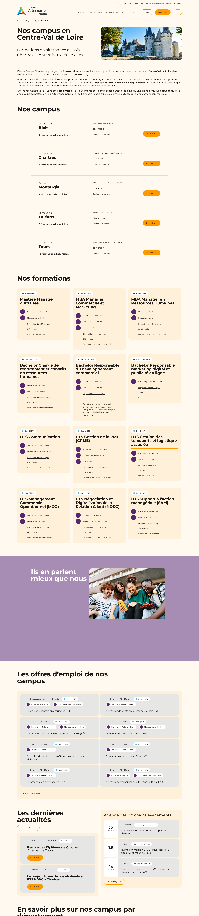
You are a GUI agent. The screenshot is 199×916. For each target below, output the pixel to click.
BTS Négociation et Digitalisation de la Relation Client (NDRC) (97, 503)
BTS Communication (40, 437)
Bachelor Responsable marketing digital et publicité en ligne (153, 369)
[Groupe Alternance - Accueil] (35, 10)
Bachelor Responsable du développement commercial (97, 369)
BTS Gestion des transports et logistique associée (154, 441)
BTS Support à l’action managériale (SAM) (152, 501)
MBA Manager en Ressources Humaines (152, 301)
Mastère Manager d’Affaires (37, 301)
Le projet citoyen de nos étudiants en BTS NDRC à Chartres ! (56, 877)
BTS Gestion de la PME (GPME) (97, 439)
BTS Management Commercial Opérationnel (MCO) (39, 503)
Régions (29, 21)
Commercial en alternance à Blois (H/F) (48, 782)
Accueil (20, 21)
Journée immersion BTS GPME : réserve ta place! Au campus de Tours (145, 851)
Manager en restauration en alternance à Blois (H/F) (56, 733)
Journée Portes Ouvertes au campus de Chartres (143, 832)
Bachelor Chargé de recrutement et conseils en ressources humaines (43, 371)
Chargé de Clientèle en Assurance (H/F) (48, 711)
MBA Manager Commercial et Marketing (90, 303)
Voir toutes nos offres (31, 793)
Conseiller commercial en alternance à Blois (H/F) (134, 782)
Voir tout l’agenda (114, 882)
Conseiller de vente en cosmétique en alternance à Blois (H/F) (55, 758)
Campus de (62, 126)
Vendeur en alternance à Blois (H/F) (126, 733)
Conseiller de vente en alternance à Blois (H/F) (132, 711)
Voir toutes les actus (28, 828)
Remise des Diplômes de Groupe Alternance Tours (52, 849)
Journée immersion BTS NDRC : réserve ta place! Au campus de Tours (145, 871)
